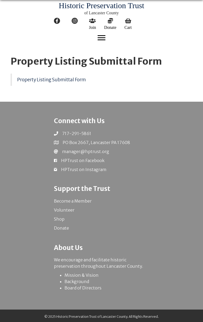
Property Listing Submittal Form (51, 80)
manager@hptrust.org (85, 151)
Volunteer (64, 210)
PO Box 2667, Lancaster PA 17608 (96, 142)
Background (76, 281)
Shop (59, 219)
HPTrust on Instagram (84, 169)
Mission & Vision (81, 275)
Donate (61, 228)
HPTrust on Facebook (82, 160)
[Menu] (101, 37)
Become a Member (73, 201)
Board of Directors (83, 287)
